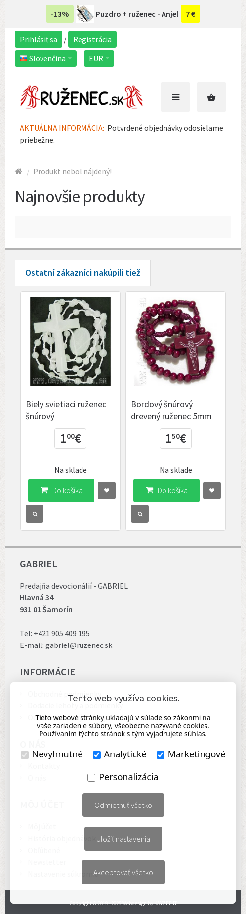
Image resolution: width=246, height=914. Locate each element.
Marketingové (191, 754)
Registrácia (92, 39)
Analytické (120, 754)
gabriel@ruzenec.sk (78, 645)
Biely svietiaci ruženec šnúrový (66, 410)
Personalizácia (122, 777)
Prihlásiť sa (38, 39)
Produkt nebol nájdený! (72, 171)
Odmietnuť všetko (123, 805)
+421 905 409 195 (62, 633)
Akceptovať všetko (123, 872)
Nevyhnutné (52, 754)
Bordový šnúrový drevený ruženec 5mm (171, 410)
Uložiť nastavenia (123, 839)
